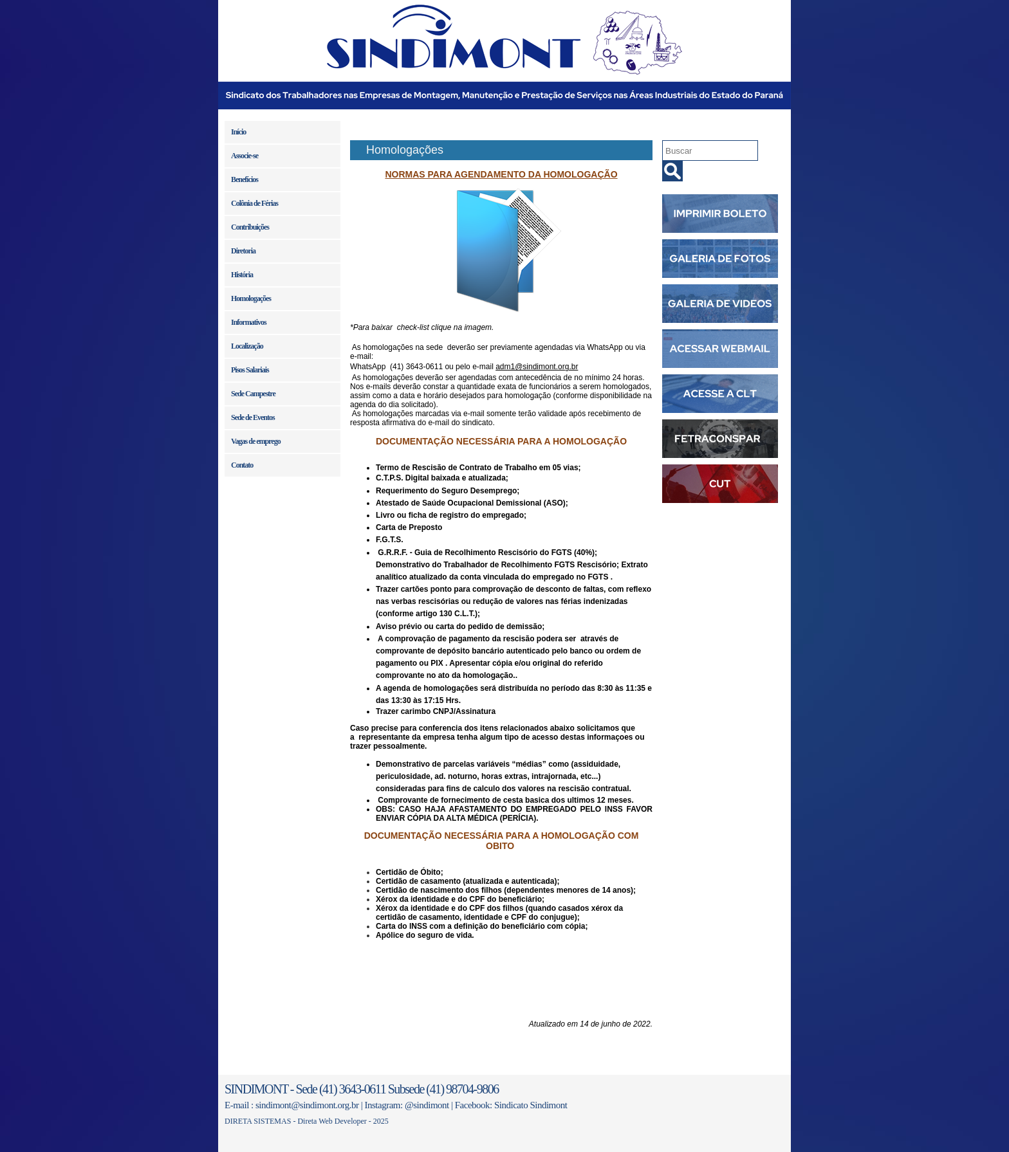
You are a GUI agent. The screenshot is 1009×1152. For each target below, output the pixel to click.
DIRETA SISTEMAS (258, 1121)
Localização (247, 346)
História (242, 274)
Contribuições (250, 227)
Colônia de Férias (254, 203)
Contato (242, 465)
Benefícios (244, 179)
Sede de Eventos (253, 417)
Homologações (251, 298)
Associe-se (244, 155)
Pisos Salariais (250, 369)
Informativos (248, 322)
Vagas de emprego (256, 441)
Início (238, 131)
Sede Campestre (253, 393)
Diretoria (243, 250)
